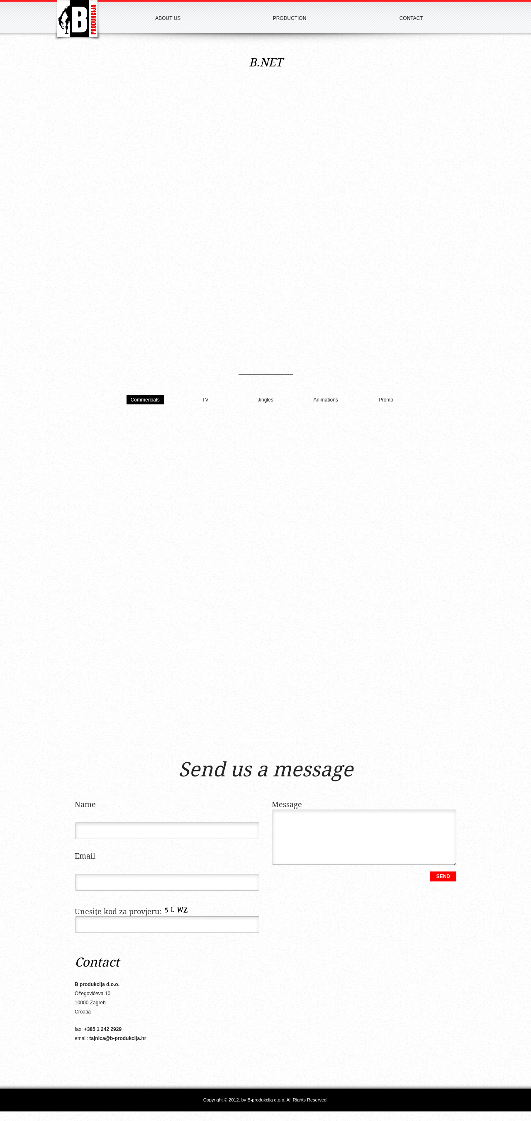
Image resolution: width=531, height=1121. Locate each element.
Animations (325, 400)
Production (290, 18)
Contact (411, 18)
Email (85, 856)
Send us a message (265, 770)
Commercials (145, 400)
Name (85, 805)
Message (287, 805)
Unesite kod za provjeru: (133, 912)
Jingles (265, 400)
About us (167, 18)
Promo (386, 400)
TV (205, 400)
